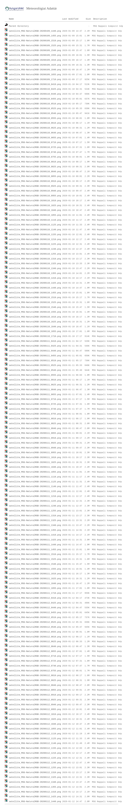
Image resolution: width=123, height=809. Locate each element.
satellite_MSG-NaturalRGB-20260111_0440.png (35, 351)
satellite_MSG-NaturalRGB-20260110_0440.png (35, 94)
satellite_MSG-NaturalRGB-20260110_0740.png (35, 152)
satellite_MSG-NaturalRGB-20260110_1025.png (35, 205)
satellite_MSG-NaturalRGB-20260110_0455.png (35, 99)
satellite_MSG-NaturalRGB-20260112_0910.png (35, 695)
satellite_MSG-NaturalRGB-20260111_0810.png (35, 419)
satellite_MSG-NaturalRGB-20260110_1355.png (35, 273)
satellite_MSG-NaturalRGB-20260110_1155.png (35, 234)
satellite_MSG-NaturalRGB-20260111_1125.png (35, 482)
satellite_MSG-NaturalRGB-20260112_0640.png (35, 646)
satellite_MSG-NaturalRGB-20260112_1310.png (35, 772)
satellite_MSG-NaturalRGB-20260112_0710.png (35, 656)
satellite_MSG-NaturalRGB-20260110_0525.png (35, 108)
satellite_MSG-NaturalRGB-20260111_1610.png (35, 574)
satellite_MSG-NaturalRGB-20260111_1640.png (35, 583)
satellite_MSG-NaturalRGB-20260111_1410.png (35, 535)
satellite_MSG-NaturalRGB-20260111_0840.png (35, 428)
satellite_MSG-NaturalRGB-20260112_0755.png (35, 671)
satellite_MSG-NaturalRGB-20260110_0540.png (35, 113)
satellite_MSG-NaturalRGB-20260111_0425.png (35, 346)
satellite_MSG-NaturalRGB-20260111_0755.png (35, 414)
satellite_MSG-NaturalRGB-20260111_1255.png (35, 511)
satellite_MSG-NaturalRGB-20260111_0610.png (35, 380)
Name (11, 19)
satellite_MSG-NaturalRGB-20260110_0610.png (35, 123)
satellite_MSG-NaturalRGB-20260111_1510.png (35, 554)
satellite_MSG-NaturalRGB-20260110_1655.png (35, 331)
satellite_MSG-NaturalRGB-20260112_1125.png (35, 738)
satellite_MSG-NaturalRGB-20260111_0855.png (35, 433)
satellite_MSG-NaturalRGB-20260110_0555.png (35, 118)
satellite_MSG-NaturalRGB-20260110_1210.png (35, 239)
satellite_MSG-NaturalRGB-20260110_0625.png (35, 128)
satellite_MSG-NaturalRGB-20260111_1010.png (35, 457)
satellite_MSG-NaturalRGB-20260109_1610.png (35, 60)
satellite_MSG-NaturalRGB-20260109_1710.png (35, 79)
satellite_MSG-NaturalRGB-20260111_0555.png (35, 375)
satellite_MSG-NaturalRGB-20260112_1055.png (35, 729)
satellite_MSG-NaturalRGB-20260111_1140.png (35, 486)
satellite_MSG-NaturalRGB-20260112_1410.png (35, 792)
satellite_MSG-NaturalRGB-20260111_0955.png (35, 452)
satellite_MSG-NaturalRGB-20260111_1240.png (35, 506)
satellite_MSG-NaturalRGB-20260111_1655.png (35, 588)
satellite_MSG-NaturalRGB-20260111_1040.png (35, 467)
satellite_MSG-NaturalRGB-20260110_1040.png (35, 210)
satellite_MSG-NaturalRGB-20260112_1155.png (35, 748)
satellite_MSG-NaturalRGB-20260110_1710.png (35, 336)
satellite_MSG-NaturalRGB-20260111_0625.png (35, 385)
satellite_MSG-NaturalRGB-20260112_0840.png (35, 685)
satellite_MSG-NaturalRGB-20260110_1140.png (35, 230)
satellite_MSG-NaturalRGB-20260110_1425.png (35, 283)
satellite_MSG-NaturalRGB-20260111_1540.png (35, 564)
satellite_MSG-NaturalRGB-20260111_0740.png (35, 409)
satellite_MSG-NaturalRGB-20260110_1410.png (35, 278)
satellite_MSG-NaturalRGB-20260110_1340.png (35, 268)
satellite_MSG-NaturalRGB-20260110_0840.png (35, 171)
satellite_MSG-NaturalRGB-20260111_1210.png (35, 496)
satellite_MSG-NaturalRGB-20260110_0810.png (35, 162)
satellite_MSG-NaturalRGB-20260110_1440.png (35, 288)
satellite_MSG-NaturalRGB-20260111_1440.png (35, 545)
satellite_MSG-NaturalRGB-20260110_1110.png (35, 220)
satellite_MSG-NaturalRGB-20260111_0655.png (35, 394)
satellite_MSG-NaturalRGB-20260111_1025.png (35, 462)
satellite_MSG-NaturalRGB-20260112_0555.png (35, 632)
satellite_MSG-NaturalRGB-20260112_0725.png (35, 661)
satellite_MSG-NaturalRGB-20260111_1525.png (35, 559)
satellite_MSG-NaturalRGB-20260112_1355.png (35, 787)
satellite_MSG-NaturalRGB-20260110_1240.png (35, 249)
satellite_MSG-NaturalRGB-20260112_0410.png (35, 598)
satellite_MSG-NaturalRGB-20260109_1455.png (35, 36)
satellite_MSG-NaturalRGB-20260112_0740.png (35, 666)
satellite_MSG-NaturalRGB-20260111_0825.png (35, 423)
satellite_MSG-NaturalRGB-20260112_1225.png (35, 758)
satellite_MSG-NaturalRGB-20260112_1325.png (35, 777)
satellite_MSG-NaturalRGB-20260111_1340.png (35, 525)
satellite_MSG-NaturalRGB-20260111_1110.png (35, 477)
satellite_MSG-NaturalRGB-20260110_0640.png (35, 133)
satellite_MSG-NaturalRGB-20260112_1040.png (35, 724)
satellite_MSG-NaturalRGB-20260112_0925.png (35, 700)
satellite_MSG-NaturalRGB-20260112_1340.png (35, 782)
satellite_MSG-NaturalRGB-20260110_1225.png (35, 244)
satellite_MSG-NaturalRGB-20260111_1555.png (35, 569)
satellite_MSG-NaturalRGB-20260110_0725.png (35, 147)
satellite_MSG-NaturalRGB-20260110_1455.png (35, 293)
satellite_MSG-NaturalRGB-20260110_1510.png (35, 297)
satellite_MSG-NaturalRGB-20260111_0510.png (35, 360)
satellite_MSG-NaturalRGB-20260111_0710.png (35, 399)
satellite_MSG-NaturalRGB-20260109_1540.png (35, 50)
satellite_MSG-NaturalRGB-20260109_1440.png (35, 31)
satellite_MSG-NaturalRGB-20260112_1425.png (35, 796)
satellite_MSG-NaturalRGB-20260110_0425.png (35, 89)
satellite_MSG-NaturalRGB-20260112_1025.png (35, 719)
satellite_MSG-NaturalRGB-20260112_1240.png (35, 763)
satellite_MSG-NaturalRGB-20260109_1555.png (35, 55)
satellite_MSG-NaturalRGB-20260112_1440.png (35, 801)
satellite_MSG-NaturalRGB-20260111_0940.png (35, 448)
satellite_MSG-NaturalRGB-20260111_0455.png (35, 356)
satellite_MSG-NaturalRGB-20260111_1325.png (35, 520)
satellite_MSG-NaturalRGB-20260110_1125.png (35, 225)
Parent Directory (19, 26)
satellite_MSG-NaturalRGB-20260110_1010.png (35, 200)
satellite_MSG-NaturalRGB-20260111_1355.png (35, 530)
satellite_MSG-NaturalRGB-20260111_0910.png (35, 438)
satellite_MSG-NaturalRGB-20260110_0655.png (35, 138)
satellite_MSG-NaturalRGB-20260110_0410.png (35, 84)
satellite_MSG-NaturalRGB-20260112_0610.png (35, 637)
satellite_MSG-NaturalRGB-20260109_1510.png (35, 41)
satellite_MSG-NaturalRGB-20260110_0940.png (35, 191)
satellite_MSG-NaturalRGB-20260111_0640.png (35, 389)
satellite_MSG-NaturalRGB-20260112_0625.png (35, 641)
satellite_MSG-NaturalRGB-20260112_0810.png (35, 675)
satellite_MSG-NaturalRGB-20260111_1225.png (35, 501)
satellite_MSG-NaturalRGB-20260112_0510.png (35, 617)
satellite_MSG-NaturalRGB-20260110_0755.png (35, 157)
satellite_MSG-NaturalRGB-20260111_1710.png (35, 593)
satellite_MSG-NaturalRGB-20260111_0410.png (35, 341)
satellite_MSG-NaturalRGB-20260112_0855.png (35, 690)
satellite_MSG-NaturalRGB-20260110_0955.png (35, 196)
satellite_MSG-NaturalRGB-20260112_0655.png (35, 651)
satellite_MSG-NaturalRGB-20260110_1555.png (35, 312)
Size (88, 19)
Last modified (70, 19)
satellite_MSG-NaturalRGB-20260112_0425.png (35, 603)
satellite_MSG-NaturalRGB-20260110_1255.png (35, 254)
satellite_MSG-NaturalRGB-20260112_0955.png (35, 709)
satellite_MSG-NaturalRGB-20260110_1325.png (35, 263)
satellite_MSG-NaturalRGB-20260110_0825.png (35, 167)
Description (100, 19)
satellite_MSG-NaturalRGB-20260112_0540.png (35, 627)
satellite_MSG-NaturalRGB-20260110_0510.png (35, 104)
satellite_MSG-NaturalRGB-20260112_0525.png (35, 622)
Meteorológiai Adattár (41, 8)
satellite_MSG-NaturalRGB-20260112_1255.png (35, 767)
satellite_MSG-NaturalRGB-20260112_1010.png (35, 714)
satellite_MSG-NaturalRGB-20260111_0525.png (35, 365)
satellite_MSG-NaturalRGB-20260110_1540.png (35, 307)
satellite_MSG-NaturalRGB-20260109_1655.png (35, 74)
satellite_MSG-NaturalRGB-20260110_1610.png (35, 317)
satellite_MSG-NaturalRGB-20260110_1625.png (35, 322)
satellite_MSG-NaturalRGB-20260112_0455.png (35, 612)
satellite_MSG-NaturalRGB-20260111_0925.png (35, 443)
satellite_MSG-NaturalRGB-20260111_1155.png (35, 491)
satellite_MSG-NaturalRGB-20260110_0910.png (35, 181)
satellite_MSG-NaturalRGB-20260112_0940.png (35, 705)
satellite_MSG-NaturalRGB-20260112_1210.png (35, 753)
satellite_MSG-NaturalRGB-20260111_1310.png (35, 516)
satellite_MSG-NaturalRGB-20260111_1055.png (35, 472)
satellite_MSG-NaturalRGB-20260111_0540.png (35, 370)
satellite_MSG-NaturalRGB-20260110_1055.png (35, 215)
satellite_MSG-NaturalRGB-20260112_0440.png (35, 607)
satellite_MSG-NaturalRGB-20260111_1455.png (35, 549)
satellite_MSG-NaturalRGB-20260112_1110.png (35, 734)
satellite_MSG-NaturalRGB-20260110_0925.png (35, 186)
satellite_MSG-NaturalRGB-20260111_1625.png (35, 578)
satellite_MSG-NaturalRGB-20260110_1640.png (35, 327)
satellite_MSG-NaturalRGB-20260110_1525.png (35, 302)
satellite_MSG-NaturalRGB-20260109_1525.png (35, 45)
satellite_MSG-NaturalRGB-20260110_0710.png (35, 142)
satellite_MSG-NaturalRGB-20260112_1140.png (35, 743)
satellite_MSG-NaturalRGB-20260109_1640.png (35, 70)
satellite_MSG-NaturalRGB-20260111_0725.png (35, 404)
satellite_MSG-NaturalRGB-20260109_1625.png (35, 65)
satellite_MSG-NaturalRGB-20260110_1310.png (35, 259)
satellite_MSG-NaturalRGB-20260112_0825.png (35, 680)
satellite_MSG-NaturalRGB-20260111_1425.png (35, 540)
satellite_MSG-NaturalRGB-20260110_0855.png (35, 176)
